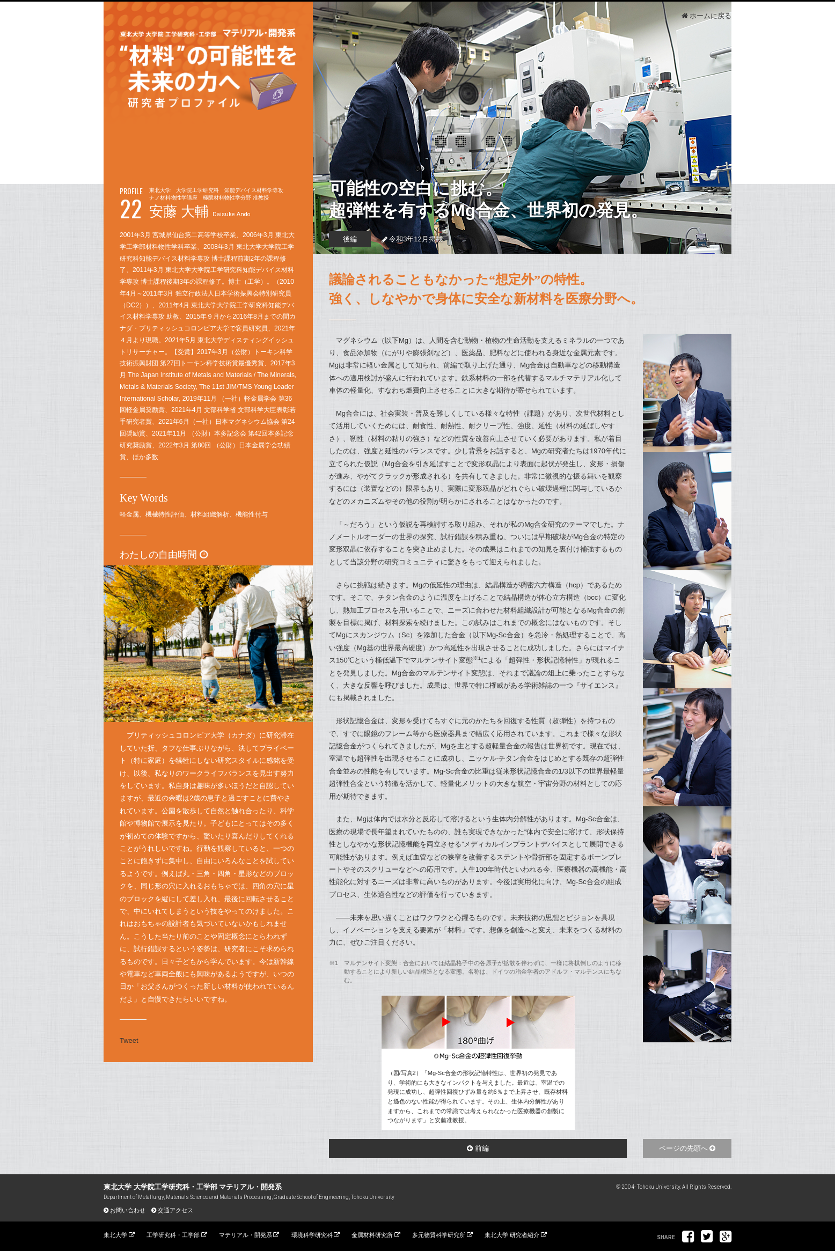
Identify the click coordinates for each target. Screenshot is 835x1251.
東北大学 (115, 1235)
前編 (482, 1148)
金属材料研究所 (372, 1235)
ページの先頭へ (683, 1148)
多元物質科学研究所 (438, 1235)
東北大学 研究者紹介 (512, 1235)
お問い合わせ (127, 1210)
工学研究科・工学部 (173, 1235)
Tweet (129, 1040)
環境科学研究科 (312, 1235)
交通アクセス (175, 1210)
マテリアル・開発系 (245, 1235)
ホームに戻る (710, 16)
